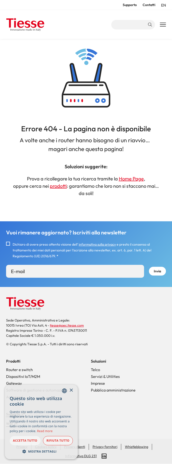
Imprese (98, 383)
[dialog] (41, 422)
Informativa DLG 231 (81, 456)
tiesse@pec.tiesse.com (67, 325)
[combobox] (64, 390)
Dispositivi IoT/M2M (23, 376)
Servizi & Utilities (105, 376)
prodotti (58, 186)
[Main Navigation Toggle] (163, 24)
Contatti (149, 5)
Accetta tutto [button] (25, 440)
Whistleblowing (136, 447)
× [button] (71, 390)
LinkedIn (104, 456)
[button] (41, 451)
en (163, 5)
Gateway (14, 383)
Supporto (130, 5)
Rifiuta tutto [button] (57, 440)
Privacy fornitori (105, 447)
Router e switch (19, 369)
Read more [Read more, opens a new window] (45, 431)
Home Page (131, 179)
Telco (95, 369)
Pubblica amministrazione (113, 390)
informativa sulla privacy (97, 244)
